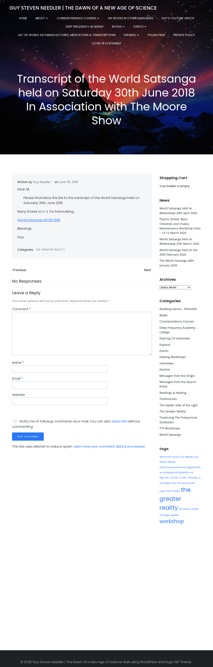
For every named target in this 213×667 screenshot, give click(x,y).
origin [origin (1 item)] (198, 482)
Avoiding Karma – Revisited (177, 308)
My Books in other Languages (130, 16)
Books (65, 25)
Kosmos (164, 369)
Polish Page (84, 33)
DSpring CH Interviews (174, 337)
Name (17, 365)
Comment (21, 312)
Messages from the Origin (176, 375)
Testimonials (167, 398)
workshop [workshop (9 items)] (171, 511)
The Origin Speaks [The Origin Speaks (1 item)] (188, 505)
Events (87, 25)
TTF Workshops (169, 427)
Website (18, 397)
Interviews (166, 362)
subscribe (119, 424)
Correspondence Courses (78, 16)
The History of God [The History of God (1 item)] (168, 505)
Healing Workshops (172, 356)
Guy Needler (42, 184)
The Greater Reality (50, 251)
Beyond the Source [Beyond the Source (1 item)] (169, 455)
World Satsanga (169, 434)
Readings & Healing (172, 392)
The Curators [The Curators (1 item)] (165, 490)
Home (23, 16)
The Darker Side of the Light (178, 404)
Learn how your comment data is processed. (109, 449)
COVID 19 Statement (146, 33)
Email (17, 381)
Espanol (60, 33)
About (42, 16)
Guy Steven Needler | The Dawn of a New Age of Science (82, 7)
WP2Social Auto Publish (90, 665)
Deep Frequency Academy (32, 25)
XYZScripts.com (127, 665)
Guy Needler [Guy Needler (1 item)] (186, 455)
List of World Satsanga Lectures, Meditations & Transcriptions (151, 25)
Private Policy (112, 33)
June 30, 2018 (68, 184)
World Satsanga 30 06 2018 (39, 221)
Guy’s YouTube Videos (178, 16)
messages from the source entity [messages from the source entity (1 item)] (176, 482)
